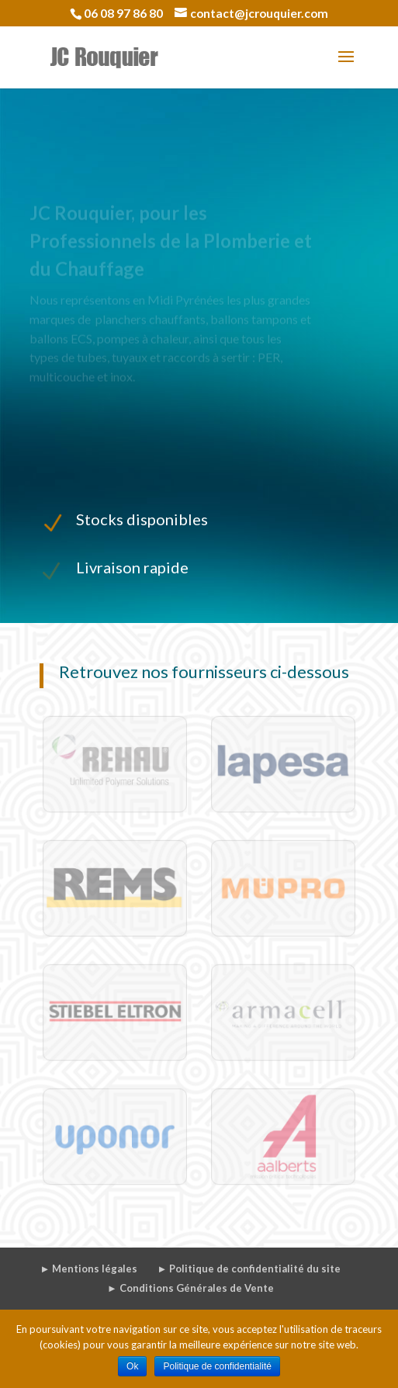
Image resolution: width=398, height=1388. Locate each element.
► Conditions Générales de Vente (190, 1288)
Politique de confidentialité (217, 1366)
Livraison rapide (132, 567)
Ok (132, 1366)
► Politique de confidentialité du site (249, 1268)
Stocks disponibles (142, 519)
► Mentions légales (89, 1268)
